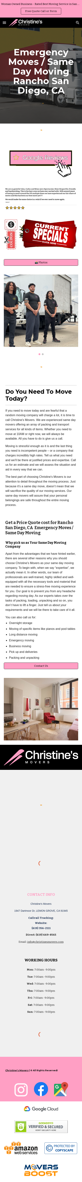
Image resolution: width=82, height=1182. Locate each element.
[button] (4, 23)
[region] (41, 9)
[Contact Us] (41, 666)
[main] (41, 71)
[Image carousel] (41, 315)
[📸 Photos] (41, 262)
